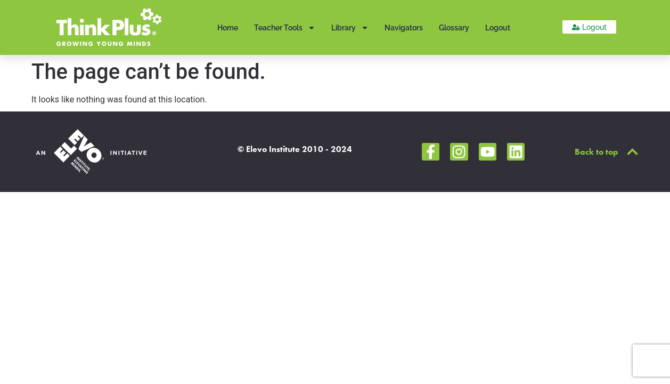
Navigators (404, 27)
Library (350, 28)
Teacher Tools (284, 28)
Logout (497, 27)
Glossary (454, 27)
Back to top (596, 151)
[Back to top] (632, 152)
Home (227, 27)
